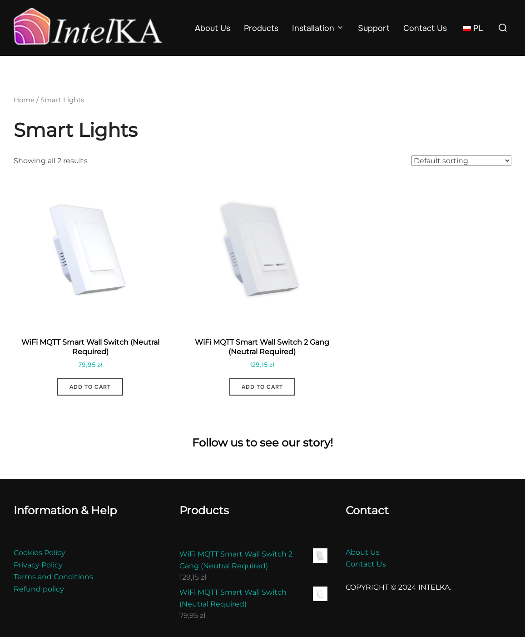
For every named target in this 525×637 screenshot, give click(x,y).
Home (24, 117)
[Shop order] (461, 177)
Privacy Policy (38, 581)
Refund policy (39, 606)
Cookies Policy (39, 569)
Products (261, 28)
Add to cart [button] (90, 403)
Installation (318, 28)
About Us (212, 28)
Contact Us (425, 28)
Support (374, 28)
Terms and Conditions (53, 593)
